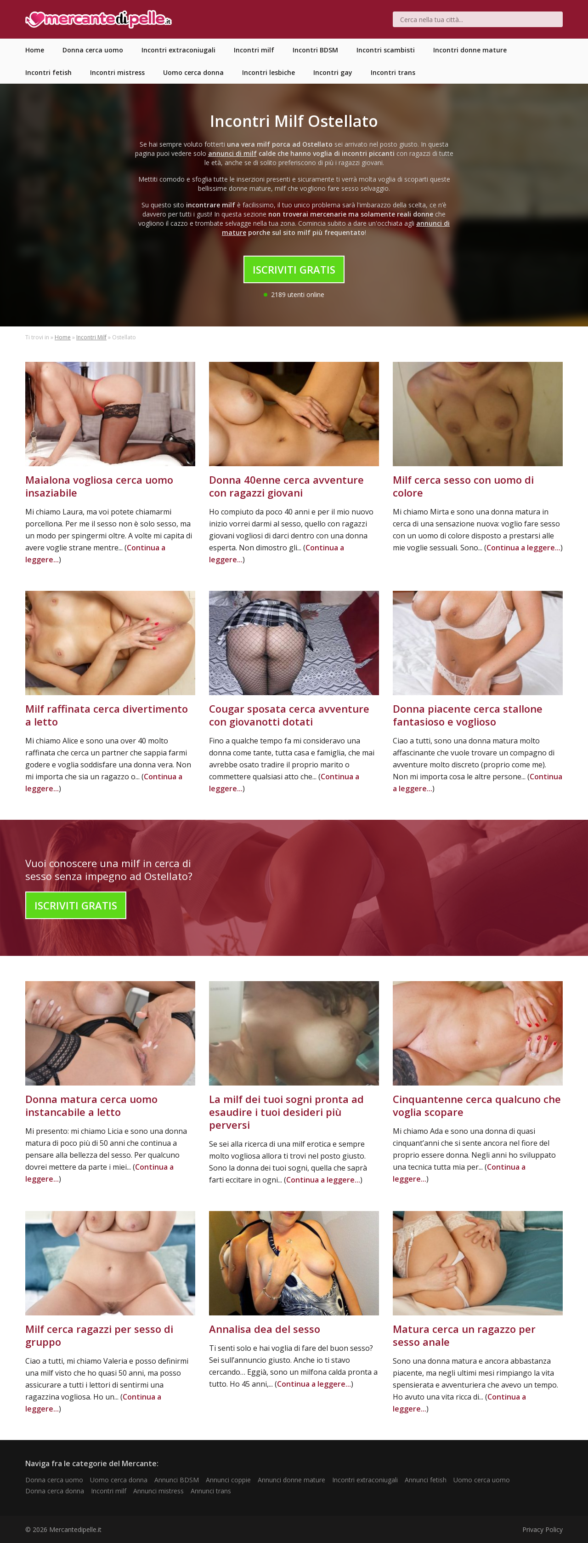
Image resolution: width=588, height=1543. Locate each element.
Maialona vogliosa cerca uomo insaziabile (99, 486)
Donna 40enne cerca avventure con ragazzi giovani (286, 486)
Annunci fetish (426, 1479)
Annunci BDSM (176, 1479)
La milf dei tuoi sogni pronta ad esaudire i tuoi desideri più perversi (286, 1112)
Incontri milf (108, 1490)
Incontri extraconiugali (365, 1479)
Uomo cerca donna (118, 1479)
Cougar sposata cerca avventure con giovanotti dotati (289, 715)
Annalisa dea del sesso (264, 1329)
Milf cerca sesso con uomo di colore (463, 486)
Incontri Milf (91, 337)
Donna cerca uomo (54, 1479)
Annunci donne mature (291, 1479)
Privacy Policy (542, 1529)
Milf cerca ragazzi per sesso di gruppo (99, 1335)
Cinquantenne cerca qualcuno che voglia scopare (477, 1105)
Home (63, 337)
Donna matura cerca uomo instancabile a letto (91, 1105)
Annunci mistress (158, 1490)
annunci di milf (232, 153)
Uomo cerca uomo (481, 1479)
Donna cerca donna (54, 1490)
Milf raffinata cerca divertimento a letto (106, 715)
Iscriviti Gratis (294, 269)
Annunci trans (211, 1490)
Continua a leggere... (523, 548)
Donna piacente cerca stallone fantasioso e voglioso (468, 715)
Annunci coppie (228, 1479)
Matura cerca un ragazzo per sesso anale (464, 1335)
